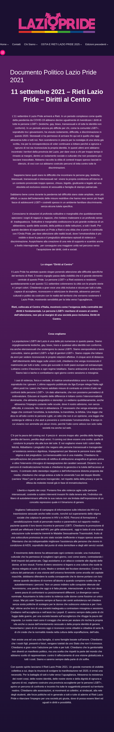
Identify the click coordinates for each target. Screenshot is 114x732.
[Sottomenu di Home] (8, 44)
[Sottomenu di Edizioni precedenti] (107, 44)
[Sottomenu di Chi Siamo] (37, 44)
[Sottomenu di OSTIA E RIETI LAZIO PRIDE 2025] (81, 44)
